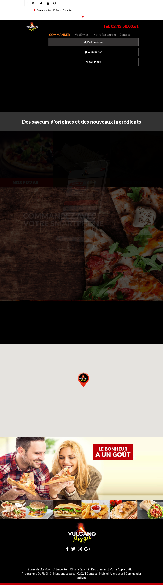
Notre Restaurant (105, 34)
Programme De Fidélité (36, 573)
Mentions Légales (64, 573)
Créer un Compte (62, 10)
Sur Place (93, 61)
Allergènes (116, 573)
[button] (83, 379)
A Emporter (93, 51)
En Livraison (93, 42)
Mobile (103, 573)
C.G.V (81, 573)
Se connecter (44, 10)
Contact (125, 34)
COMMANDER (60, 35)
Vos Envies (82, 34)
